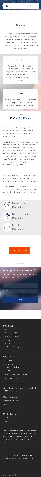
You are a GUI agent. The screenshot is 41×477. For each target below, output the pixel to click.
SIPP (8, 371)
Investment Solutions (10, 401)
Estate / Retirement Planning (17, 374)
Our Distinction (12, 332)
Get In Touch (9, 414)
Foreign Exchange (13, 347)
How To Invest (10, 397)
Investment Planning (14, 367)
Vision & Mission (13, 336)
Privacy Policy (30, 388)
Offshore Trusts (12, 378)
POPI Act (6, 391)
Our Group (6, 340)
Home (5, 14)
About (5, 330)
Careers (6, 421)
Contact (6, 418)
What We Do (9, 356)
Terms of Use (16, 391)
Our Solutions (8, 364)
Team (9, 343)
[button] (35, 6)
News (5, 404)
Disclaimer (19, 388)
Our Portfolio (7, 360)
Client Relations (8, 388)
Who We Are (9, 326)
